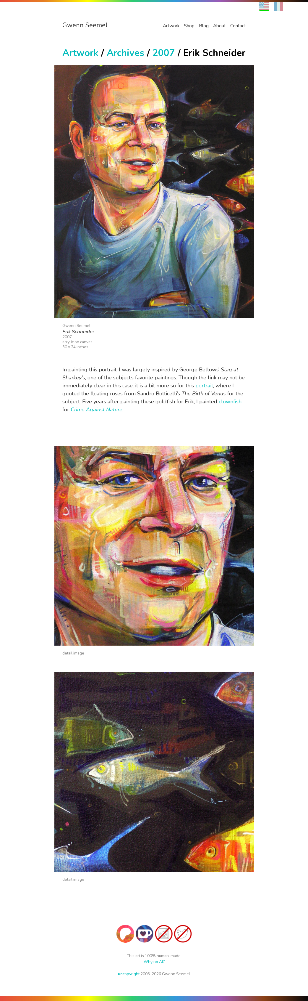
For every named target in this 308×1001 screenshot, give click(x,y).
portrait (204, 385)
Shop (189, 26)
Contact (238, 26)
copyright (129, 974)
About (219, 26)
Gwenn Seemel (85, 25)
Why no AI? (154, 962)
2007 (164, 52)
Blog (204, 26)
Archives (125, 52)
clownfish (230, 401)
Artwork (171, 26)
